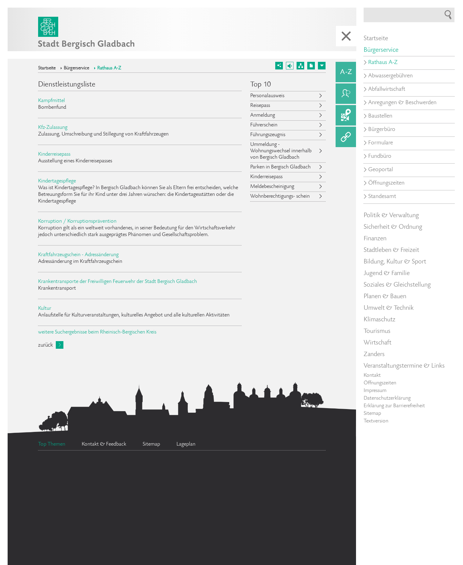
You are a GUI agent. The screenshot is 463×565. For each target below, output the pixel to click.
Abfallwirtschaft (386, 90)
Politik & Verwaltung (391, 215)
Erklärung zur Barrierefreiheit (394, 406)
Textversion (376, 421)
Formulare (380, 143)
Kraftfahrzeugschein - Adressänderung (78, 255)
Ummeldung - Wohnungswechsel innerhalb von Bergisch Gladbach (281, 151)
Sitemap (372, 413)
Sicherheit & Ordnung (393, 227)
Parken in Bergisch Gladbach (280, 167)
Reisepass (260, 105)
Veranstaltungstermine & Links (404, 366)
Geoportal (380, 170)
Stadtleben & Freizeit (391, 250)
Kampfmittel (51, 101)
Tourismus (377, 331)
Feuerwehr (262, 471)
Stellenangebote (184, 470)
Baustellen (380, 116)
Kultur (44, 308)
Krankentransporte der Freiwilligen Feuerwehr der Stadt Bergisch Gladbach (117, 281)
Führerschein (263, 125)
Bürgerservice (76, 68)
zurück (45, 345)
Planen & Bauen (385, 296)
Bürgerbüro (87, 532)
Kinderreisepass (54, 154)
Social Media (72, 558)
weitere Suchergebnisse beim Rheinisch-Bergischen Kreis (97, 332)
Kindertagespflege (57, 181)
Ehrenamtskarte (171, 527)
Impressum (375, 391)
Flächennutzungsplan (89, 490)
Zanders (374, 354)
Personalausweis (267, 96)
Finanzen (375, 238)
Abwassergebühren (390, 76)
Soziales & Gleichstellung (397, 285)
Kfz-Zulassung (52, 127)
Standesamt (201, 502)
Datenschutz (285, 494)
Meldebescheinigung (272, 186)
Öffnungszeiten (386, 183)
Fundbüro (379, 157)
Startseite (46, 68)
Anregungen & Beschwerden (402, 103)
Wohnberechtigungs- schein (280, 196)
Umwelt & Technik (389, 308)
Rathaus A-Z (109, 68)
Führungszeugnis (267, 135)
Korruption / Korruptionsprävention (77, 221)
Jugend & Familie (387, 273)
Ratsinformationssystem (93, 471)
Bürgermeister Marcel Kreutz (262, 516)
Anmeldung (262, 115)
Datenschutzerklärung (387, 398)
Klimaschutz (379, 319)
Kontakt (372, 375)
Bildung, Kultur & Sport (395, 262)
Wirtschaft (377, 343)
